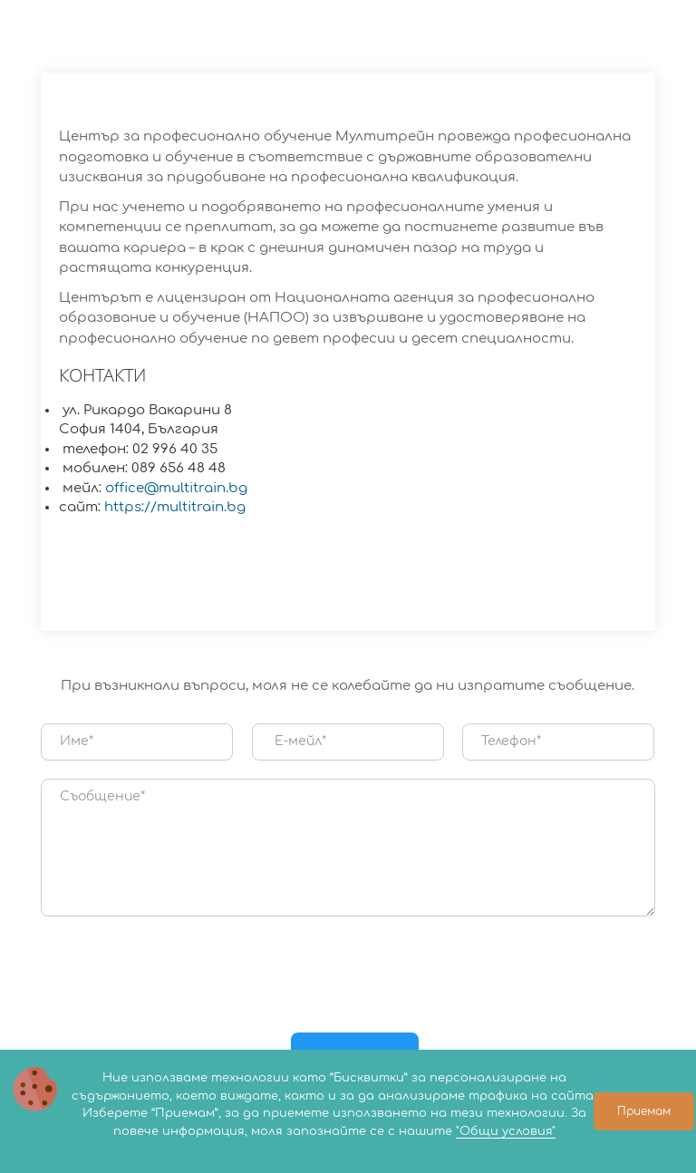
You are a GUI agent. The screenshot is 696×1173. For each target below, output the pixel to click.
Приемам (644, 1111)
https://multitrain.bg (175, 507)
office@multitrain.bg (176, 488)
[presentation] (348, 970)
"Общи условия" (506, 1131)
